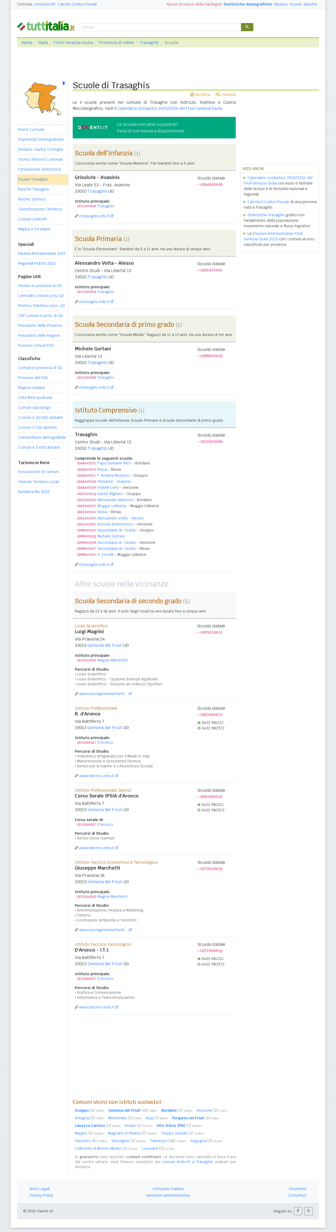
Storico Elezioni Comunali (40, 159)
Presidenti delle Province (40, 325)
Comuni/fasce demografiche (42, 437)
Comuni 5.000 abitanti (39, 447)
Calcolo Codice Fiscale (77, 4)
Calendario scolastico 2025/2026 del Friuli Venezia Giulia (170, 108)
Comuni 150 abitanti (37, 427)
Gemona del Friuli (104, 645)
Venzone (211, 1110)
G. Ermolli (105, 554)
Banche (310, 4)
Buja (157, 1118)
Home (27, 42)
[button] (298, 1211)
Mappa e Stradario (34, 229)
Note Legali (40, 1188)
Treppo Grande (182, 1133)
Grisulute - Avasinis (114, 481)
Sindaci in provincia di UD (40, 285)
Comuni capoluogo (34, 407)
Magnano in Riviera (132, 1133)
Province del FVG (33, 377)
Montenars (125, 1118)
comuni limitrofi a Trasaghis (187, 1161)
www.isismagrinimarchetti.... (103, 693)
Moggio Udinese (111, 505)
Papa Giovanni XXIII (114, 463)
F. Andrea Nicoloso (113, 475)
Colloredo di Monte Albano (106, 1148)
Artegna (89, 1118)
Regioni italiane (31, 387)
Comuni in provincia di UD (40, 367)
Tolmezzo (168, 1140)
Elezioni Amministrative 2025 (41, 253)
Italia (43, 42)
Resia (102, 469)
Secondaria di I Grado (116, 530)
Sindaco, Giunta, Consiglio (40, 149)
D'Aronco (105, 742)
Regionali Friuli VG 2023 (36, 263)
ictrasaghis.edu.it (94, 216)
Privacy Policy (41, 1195)
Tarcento (91, 1140)
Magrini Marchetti (112, 660)
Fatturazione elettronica (39, 169)
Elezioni (280, 4)
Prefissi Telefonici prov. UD (41, 305)
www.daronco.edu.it (96, 775)
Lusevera (158, 1148)
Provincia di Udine (116, 42)
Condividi (226, 94)
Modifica (200, 94)
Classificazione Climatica (40, 209)
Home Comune (31, 129)
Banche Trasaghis (33, 189)
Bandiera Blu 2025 (34, 491)
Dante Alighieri (110, 493)
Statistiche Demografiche (41, 139)
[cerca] (160, 27)
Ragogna (207, 1140)
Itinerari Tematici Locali (38, 481)
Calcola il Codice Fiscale (268, 201)
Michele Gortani (111, 536)
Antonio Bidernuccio (115, 524)
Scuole (296, 4)
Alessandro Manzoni (115, 499)
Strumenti (297, 1188)
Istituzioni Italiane (168, 1188)
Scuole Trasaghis (33, 179)
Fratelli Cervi (108, 487)
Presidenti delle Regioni (39, 335)
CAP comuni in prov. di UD (40, 315)
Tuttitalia (24, 4)
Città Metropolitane (35, 397)
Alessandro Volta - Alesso (120, 518)
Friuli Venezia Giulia (73, 42)
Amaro (139, 1125)
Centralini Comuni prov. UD (41, 295)
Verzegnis (129, 1140)
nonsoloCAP (45, 4)
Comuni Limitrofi (32, 219)
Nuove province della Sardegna (194, 4)
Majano (89, 1133)
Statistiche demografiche (248, 4)
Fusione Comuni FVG (36, 345)
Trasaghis (149, 42)
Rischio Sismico (32, 199)
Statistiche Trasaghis (266, 215)
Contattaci (297, 1195)
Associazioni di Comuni (38, 471)
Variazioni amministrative (168, 1195)
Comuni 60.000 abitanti (40, 417)
